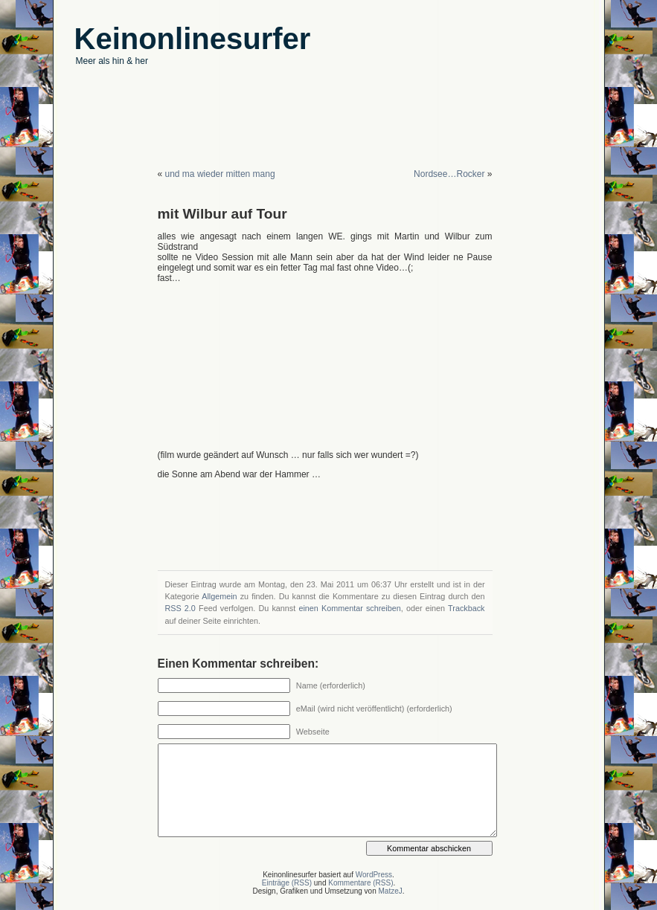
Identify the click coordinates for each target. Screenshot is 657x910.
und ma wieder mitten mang (220, 174)
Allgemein (219, 596)
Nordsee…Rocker (449, 174)
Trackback (466, 608)
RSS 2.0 (180, 608)
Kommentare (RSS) (360, 883)
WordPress (374, 875)
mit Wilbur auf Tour (222, 214)
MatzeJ (390, 891)
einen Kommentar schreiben (349, 608)
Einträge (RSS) (287, 883)
